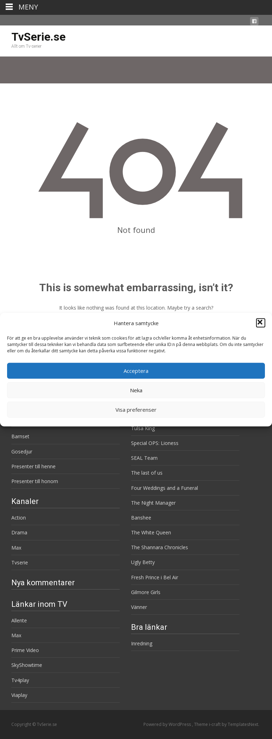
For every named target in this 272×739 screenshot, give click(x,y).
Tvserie (19, 562)
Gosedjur (21, 451)
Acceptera (136, 370)
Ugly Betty (143, 562)
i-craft (215, 724)
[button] (260, 323)
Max (16, 547)
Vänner (139, 607)
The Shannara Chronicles (159, 547)
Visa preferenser (136, 409)
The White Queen (151, 532)
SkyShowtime (26, 665)
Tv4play (20, 680)
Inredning (141, 643)
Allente (19, 620)
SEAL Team (144, 457)
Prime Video (25, 650)
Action (18, 517)
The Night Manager (153, 502)
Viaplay (19, 695)
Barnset (20, 436)
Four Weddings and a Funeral (164, 488)
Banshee (141, 517)
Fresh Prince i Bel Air (154, 577)
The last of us (147, 472)
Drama (19, 532)
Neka (136, 390)
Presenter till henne (33, 466)
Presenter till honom (34, 481)
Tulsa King (143, 428)
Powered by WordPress (167, 724)
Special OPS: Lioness (154, 443)
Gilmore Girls (145, 592)
